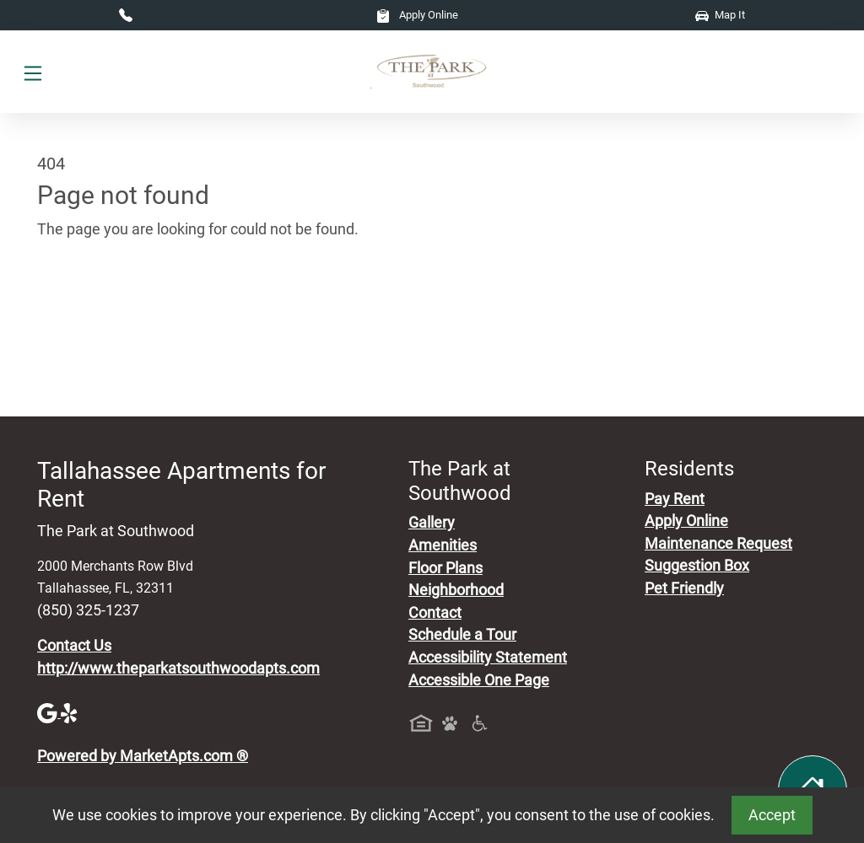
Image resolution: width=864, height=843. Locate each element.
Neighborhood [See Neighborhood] (456, 590)
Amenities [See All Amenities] (442, 545)
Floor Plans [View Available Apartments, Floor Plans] (445, 568)
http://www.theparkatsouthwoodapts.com (178, 668)
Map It (720, 14)
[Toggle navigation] (33, 72)
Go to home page (94, 307)
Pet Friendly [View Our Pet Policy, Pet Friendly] (684, 588)
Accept (772, 815)
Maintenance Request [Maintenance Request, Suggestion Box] (718, 543)
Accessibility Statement (487, 657)
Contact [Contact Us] (435, 612)
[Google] (49, 712)
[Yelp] (71, 712)
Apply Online (417, 14)
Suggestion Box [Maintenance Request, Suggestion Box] (697, 565)
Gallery (431, 522)
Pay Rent (675, 499)
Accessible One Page (478, 680)
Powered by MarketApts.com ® (142, 756)
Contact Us (74, 645)
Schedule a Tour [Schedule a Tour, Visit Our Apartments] (462, 634)
